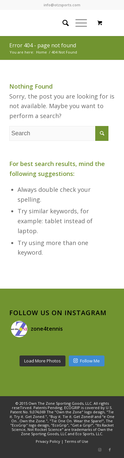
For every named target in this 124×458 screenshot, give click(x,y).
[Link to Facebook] (110, 450)
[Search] (62, 23)
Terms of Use (76, 441)
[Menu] (78, 23)
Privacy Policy (48, 441)
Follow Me (86, 361)
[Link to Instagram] (100, 450)
